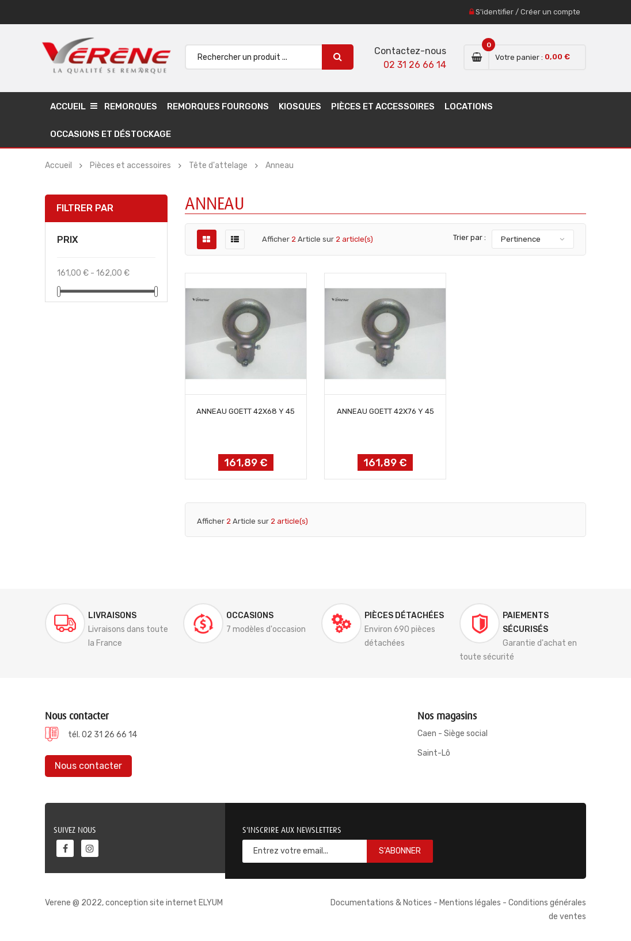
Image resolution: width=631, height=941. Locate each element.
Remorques (130, 106)
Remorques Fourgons (218, 106)
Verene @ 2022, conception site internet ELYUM (134, 903)
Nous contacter (88, 765)
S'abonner (400, 851)
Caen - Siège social (452, 733)
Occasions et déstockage (110, 134)
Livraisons (112, 615)
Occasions (249, 615)
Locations (468, 106)
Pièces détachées (404, 615)
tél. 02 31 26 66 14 (102, 735)
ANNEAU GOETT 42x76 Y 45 (385, 411)
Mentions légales (470, 903)
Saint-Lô (433, 753)
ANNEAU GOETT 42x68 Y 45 (245, 411)
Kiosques (300, 106)
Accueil (68, 106)
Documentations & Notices (381, 903)
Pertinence (521, 239)
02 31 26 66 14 (414, 64)
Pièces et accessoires (383, 106)
